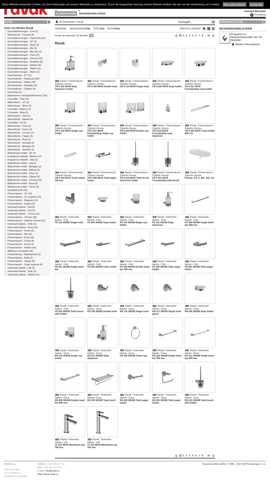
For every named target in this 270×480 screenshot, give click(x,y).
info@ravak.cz (53, 470)
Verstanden (256, 4)
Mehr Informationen (235, 4)
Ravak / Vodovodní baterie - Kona (99, 307)
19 (208, 35)
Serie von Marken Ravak (18, 28)
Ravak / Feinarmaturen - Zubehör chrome (69, 82)
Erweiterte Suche (231, 22)
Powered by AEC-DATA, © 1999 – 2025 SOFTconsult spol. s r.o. (234, 464)
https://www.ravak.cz (48, 474)
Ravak (80, 21)
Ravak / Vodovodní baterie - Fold (67, 218)
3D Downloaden (66, 13)
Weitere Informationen (247, 44)
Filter (9, 22)
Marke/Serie (77, 28)
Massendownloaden (92, 13)
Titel (96, 28)
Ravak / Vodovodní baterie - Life (67, 440)
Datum (111, 28)
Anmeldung (260, 14)
